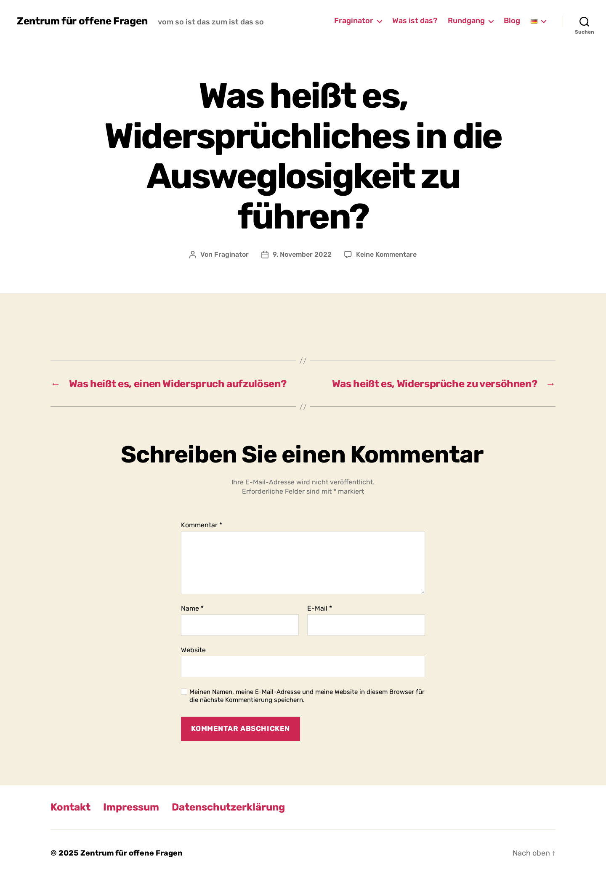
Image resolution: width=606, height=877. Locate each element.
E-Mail (319, 608)
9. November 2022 (302, 254)
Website (193, 650)
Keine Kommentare (386, 254)
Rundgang (466, 20)
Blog (512, 20)
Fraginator (353, 20)
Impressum (131, 807)
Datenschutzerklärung (228, 807)
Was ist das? (414, 20)
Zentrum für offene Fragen (82, 21)
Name (192, 608)
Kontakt (70, 807)
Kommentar (201, 525)
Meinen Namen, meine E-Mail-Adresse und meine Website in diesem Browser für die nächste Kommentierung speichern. (307, 696)
